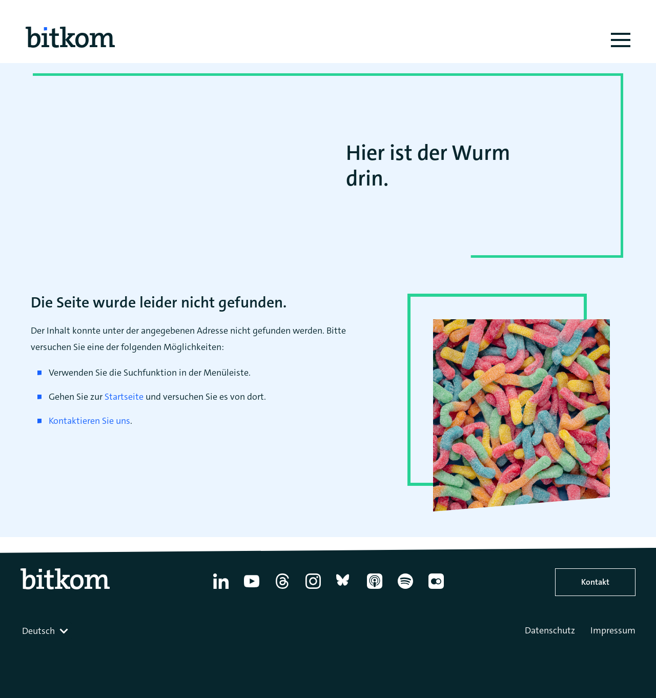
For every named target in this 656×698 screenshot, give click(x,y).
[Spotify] (405, 588)
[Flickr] (436, 588)
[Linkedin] (221, 588)
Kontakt (595, 582)
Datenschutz (550, 630)
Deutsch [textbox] (38, 631)
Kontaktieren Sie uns (89, 421)
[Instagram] (313, 588)
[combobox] (46, 631)
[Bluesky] (344, 588)
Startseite (124, 397)
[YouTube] (251, 588)
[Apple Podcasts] (374, 588)
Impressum (613, 630)
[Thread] (282, 588)
